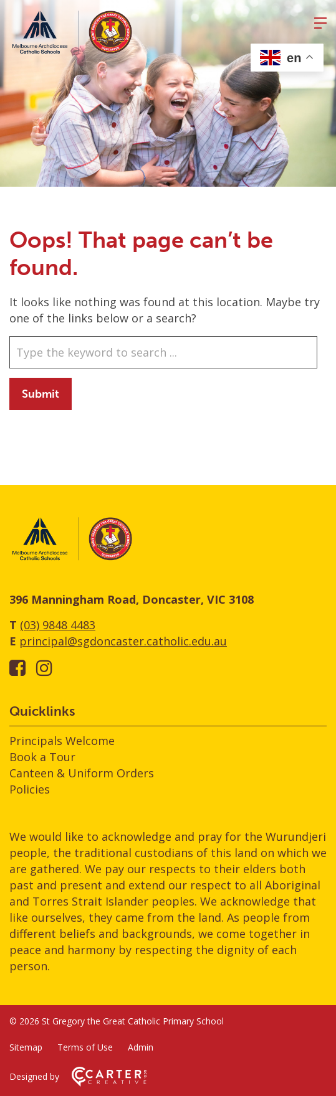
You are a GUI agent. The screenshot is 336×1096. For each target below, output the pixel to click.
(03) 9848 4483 (57, 624)
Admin (140, 1047)
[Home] (71, 558)
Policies (29, 789)
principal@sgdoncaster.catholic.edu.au (123, 641)
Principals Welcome (62, 740)
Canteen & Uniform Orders (81, 773)
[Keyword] (163, 352)
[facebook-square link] (17, 667)
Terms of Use (85, 1047)
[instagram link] (44, 667)
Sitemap (25, 1047)
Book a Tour (42, 756)
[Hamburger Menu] (320, 23)
